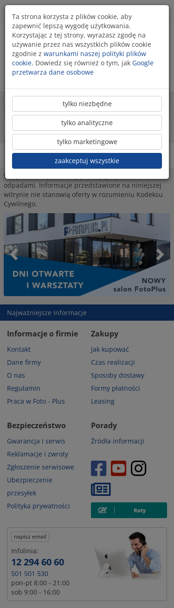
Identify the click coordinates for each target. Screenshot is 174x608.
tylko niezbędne (87, 103)
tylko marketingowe (87, 141)
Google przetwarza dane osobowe (83, 67)
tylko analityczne (87, 122)
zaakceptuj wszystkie (87, 160)
